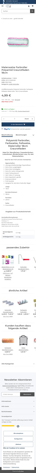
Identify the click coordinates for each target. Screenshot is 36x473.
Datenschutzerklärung (9, 386)
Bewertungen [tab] (21, 135)
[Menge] (14, 119)
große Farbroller (14, 84)
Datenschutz (15, 467)
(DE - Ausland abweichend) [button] (22, 111)
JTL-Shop (21, 471)
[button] (29, 6)
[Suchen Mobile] (16, 11)
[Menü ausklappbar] (2, 5)
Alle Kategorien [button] (8, 364)
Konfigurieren (18, 439)
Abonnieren (27, 394)
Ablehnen (18, 444)
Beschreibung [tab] (7, 135)
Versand (17, 100)
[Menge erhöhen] (32, 119)
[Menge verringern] (4, 119)
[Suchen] (32, 11)
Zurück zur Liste (7, 18)
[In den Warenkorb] (3, 24)
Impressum (6, 467)
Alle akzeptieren (18, 433)
